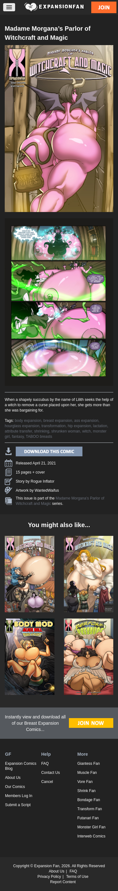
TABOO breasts (39, 436)
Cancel (47, 782)
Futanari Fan (88, 818)
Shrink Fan (86, 791)
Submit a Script (18, 805)
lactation (100, 426)
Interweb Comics (91, 836)
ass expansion (86, 420)
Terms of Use (77, 876)
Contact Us (50, 772)
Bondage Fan (88, 800)
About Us (12, 777)
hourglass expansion (22, 426)
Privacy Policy (49, 876)
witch (86, 431)
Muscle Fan (87, 772)
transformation (54, 426)
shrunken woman (65, 431)
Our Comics (15, 787)
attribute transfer (18, 431)
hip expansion (79, 426)
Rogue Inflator (42, 481)
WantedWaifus (47, 490)
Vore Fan (85, 782)
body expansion (28, 420)
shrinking (41, 431)
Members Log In (18, 796)
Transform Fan (89, 809)
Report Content (63, 882)
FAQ (45, 763)
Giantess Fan (88, 763)
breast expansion (57, 420)
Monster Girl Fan (91, 827)
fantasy (18, 436)
